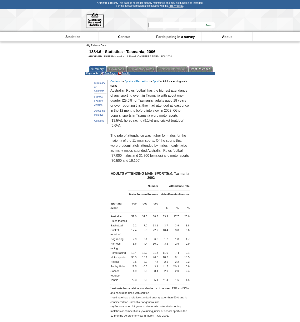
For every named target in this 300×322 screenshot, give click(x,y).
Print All (123, 73)
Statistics (72, 37)
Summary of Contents (99, 87)
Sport (156, 81)
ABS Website (176, 5)
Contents (99, 120)
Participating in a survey (175, 37)
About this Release (99, 112)
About (227, 37)
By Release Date (96, 45)
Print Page (108, 73)
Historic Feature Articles (98, 101)
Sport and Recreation (136, 81)
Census (124, 37)
